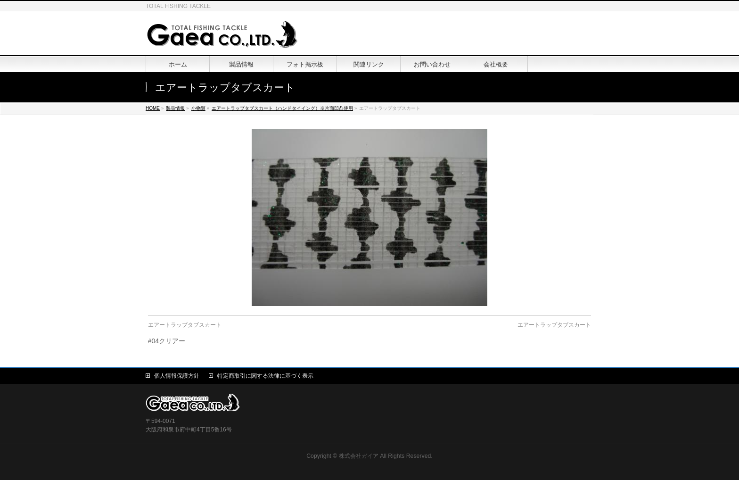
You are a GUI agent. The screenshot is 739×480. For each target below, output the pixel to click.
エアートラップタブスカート (185, 325)
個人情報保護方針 (176, 375)
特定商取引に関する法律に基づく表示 (265, 375)
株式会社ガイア (358, 456)
